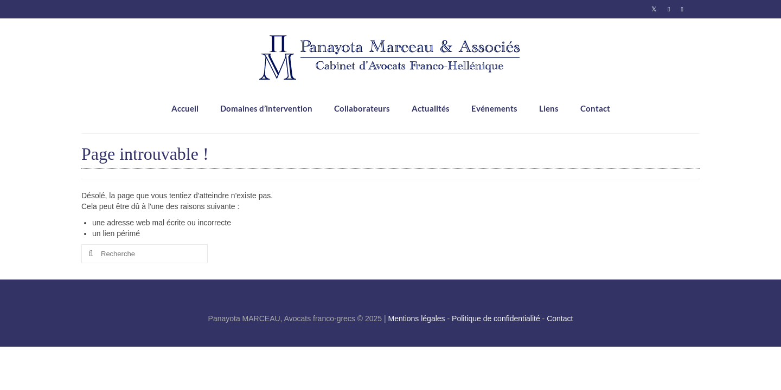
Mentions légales (416, 318)
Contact (560, 318)
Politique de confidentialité (496, 318)
